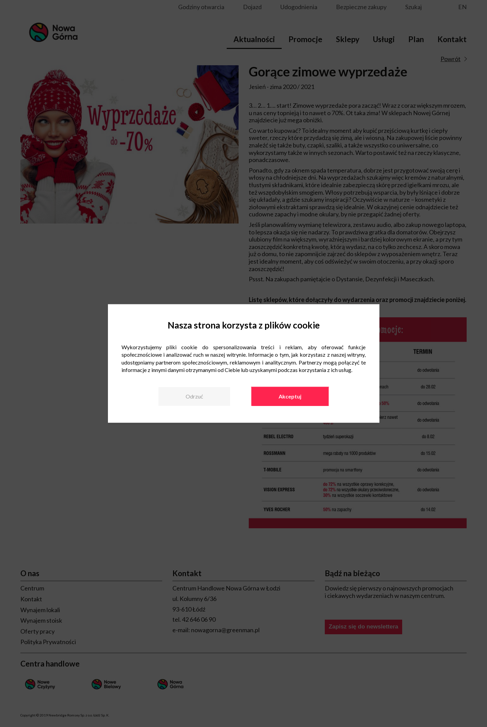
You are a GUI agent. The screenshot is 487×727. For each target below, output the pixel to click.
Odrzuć (194, 396)
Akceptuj (290, 396)
